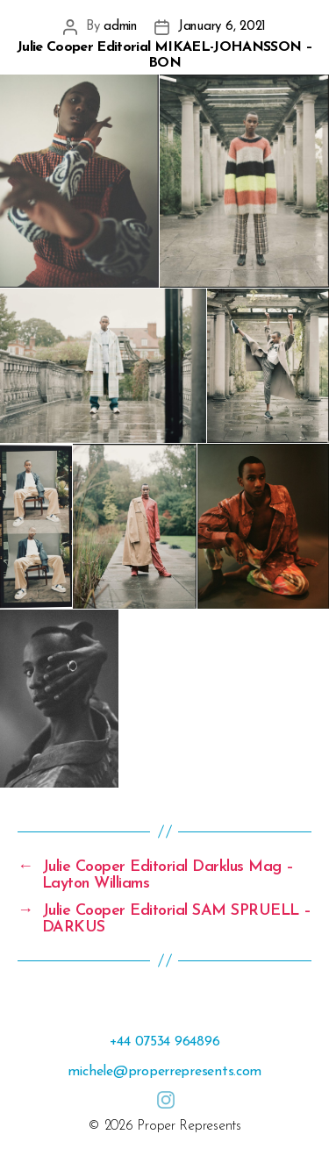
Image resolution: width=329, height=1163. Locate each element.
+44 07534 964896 (165, 1042)
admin (120, 26)
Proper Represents (188, 1126)
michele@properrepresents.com (164, 1072)
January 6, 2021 (222, 26)
